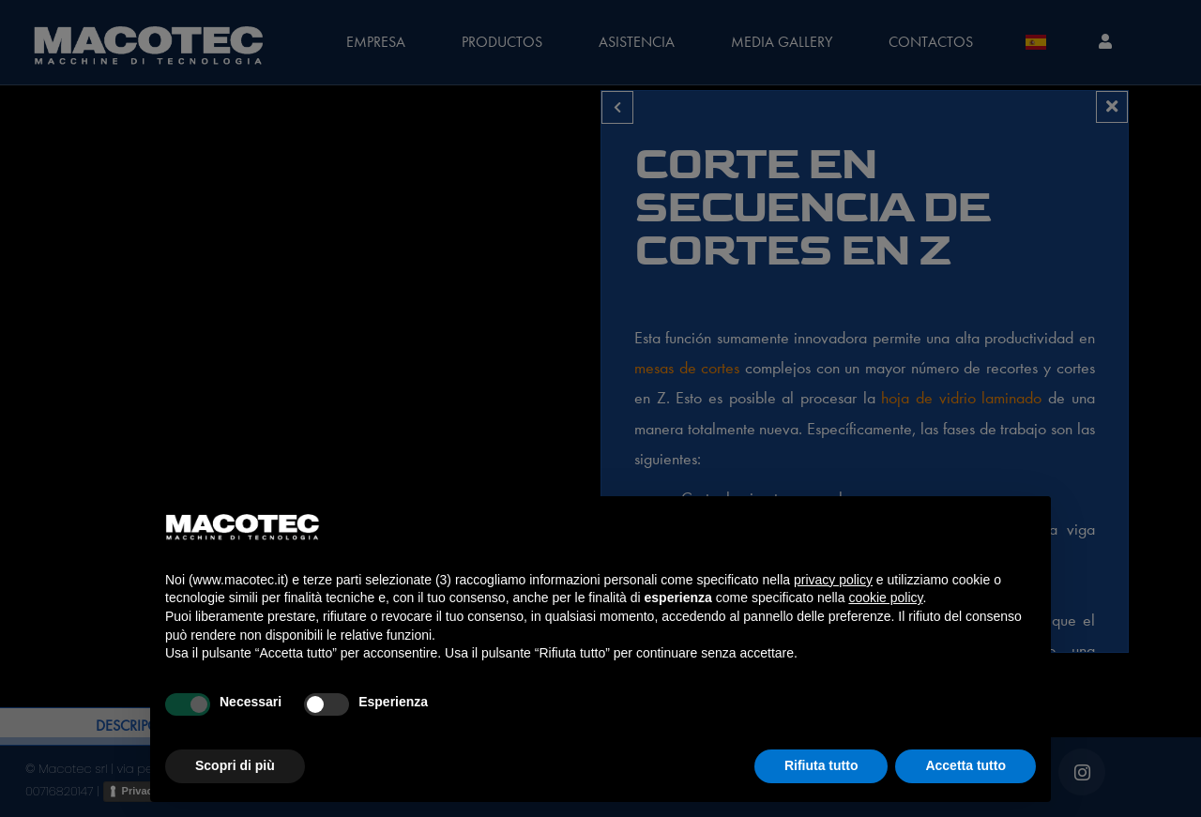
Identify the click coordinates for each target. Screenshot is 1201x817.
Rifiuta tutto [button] (821, 765)
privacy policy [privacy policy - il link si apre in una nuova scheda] (833, 579)
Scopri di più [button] (235, 765)
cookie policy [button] (885, 597)
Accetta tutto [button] (965, 765)
